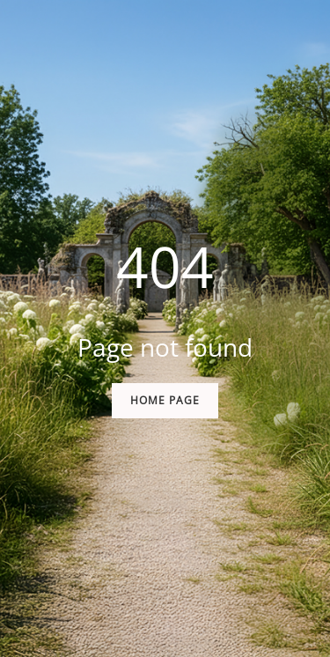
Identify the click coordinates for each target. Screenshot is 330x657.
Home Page (165, 400)
